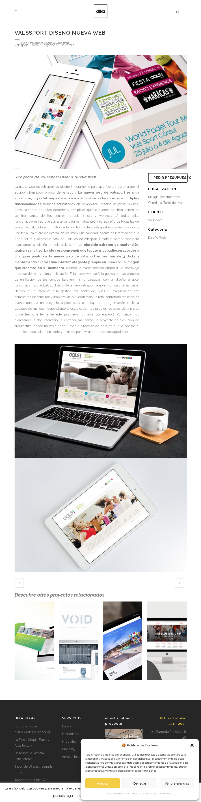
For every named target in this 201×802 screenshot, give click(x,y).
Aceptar (103, 783)
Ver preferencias (177, 783)
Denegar (139, 783)
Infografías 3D (72, 741)
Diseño (67, 726)
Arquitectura (71, 756)
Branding (68, 749)
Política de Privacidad (144, 793)
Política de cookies (118, 793)
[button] (192, 745)
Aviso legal (165, 793)
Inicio (23, 43)
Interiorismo (70, 734)
